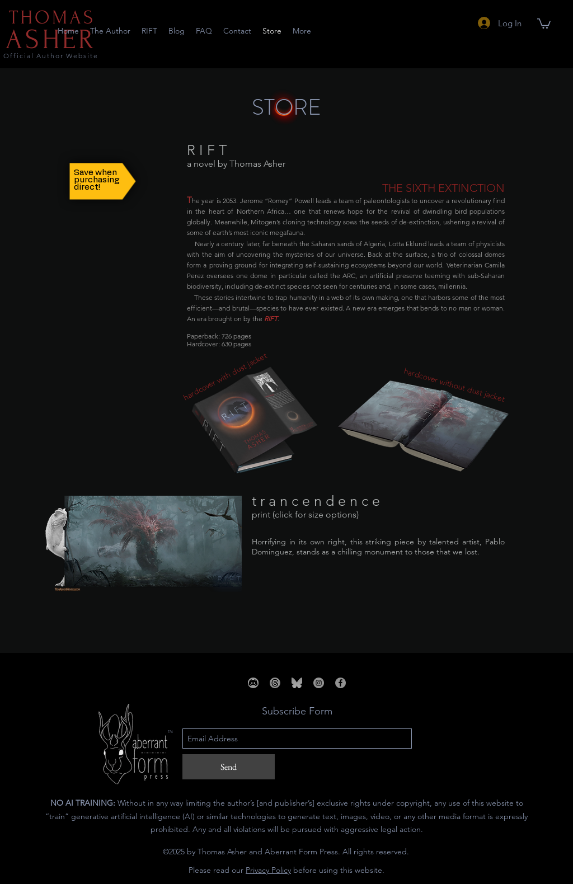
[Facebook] (340, 683)
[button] (544, 23)
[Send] (228, 766)
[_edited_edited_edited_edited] (253, 683)
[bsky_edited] (297, 683)
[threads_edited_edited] (275, 683)
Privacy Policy (268, 870)
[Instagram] (318, 683)
